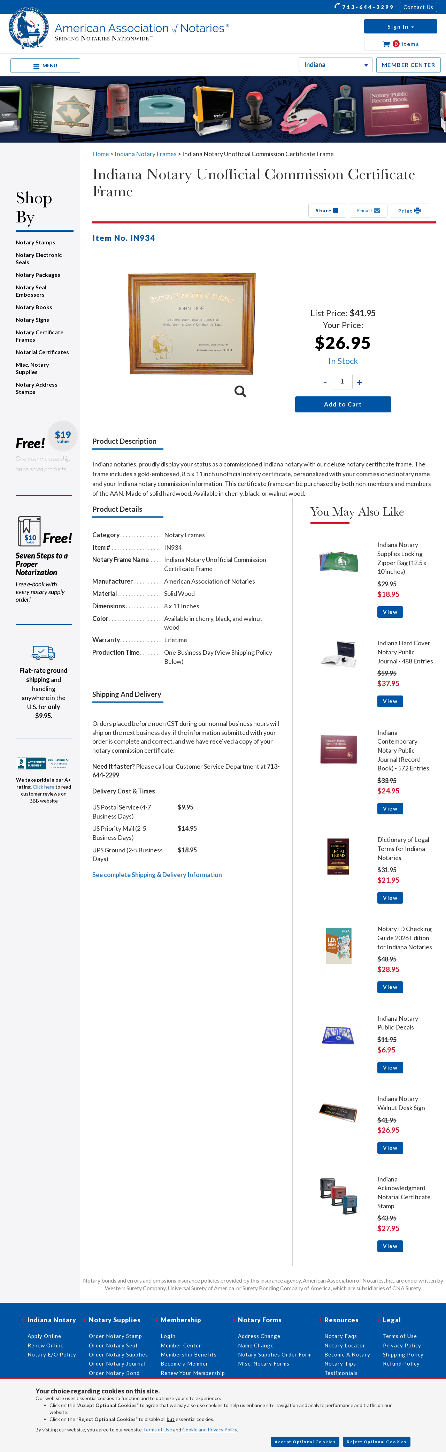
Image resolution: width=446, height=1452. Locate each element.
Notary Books (34, 307)
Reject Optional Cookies (377, 1441)
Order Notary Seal (113, 1345)
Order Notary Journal (117, 1363)
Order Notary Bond (114, 1373)
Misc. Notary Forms (264, 1363)
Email (368, 210)
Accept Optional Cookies (305, 1441)
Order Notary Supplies (118, 1354)
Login (168, 1336)
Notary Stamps (35, 242)
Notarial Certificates (42, 352)
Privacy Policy (402, 1345)
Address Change (259, 1336)
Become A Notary (347, 1354)
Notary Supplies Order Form (275, 1354)
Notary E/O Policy (52, 1354)
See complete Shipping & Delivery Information (157, 875)
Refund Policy (401, 1363)
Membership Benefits (189, 1354)
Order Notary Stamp (115, 1336)
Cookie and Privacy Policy (209, 1429)
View (390, 612)
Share (327, 210)
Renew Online (46, 1345)
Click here (43, 787)
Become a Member (184, 1363)
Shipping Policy (403, 1354)
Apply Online (44, 1336)
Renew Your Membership (193, 1373)
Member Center (181, 1345)
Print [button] (410, 210)
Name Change (256, 1345)
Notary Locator (345, 1345)
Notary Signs (32, 319)
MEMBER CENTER (409, 64)
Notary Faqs (340, 1336)
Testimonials (341, 1373)
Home (100, 154)
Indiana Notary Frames (146, 154)
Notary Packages (38, 274)
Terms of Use (157, 1429)
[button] (400, 26)
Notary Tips (340, 1363)
